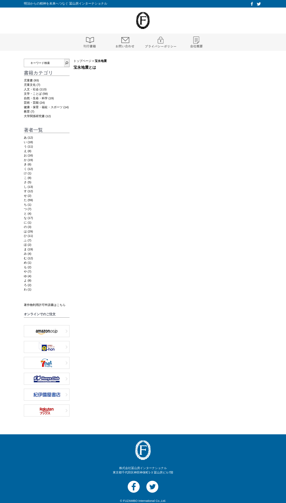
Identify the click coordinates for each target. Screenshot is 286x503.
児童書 (28, 80)
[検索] (66, 63)
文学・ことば (33, 93)
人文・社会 (31, 89)
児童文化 (30, 84)
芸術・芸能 (31, 102)
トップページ (82, 61)
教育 (27, 111)
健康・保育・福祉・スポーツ (43, 107)
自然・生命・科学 (36, 98)
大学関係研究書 (34, 116)
